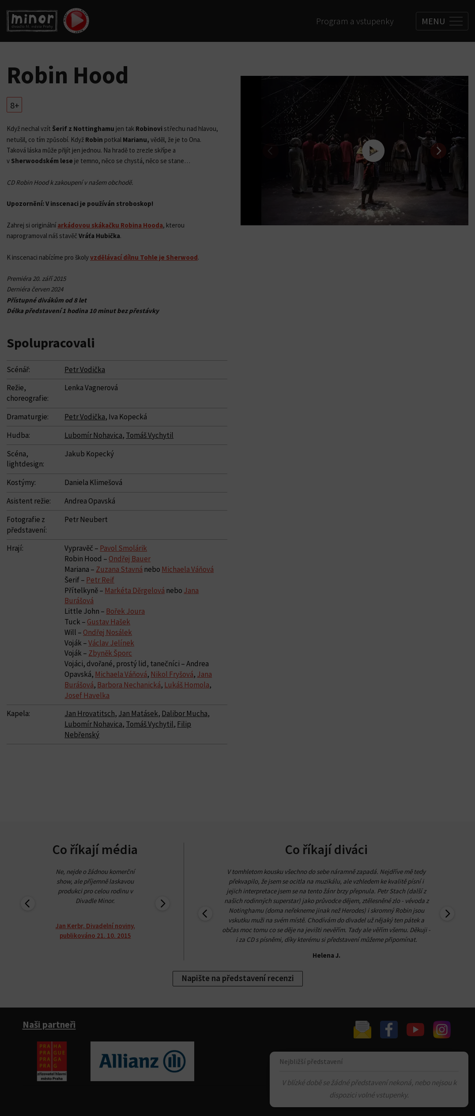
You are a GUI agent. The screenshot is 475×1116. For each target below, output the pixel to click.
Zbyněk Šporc (110, 653)
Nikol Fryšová (172, 674)
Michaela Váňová (188, 569)
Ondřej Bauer (130, 559)
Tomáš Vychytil (149, 435)
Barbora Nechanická (129, 685)
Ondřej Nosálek (107, 632)
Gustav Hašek (108, 622)
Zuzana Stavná (119, 569)
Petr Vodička (84, 369)
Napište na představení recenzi (237, 978)
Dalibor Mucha (184, 713)
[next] (438, 151)
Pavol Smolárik (123, 548)
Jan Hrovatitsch (89, 713)
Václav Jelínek (111, 643)
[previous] (271, 151)
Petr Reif (100, 580)
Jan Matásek (138, 713)
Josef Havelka (86, 695)
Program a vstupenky (355, 20)
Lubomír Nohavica (93, 435)
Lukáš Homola (186, 685)
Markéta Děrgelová (135, 590)
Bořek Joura (125, 611)
